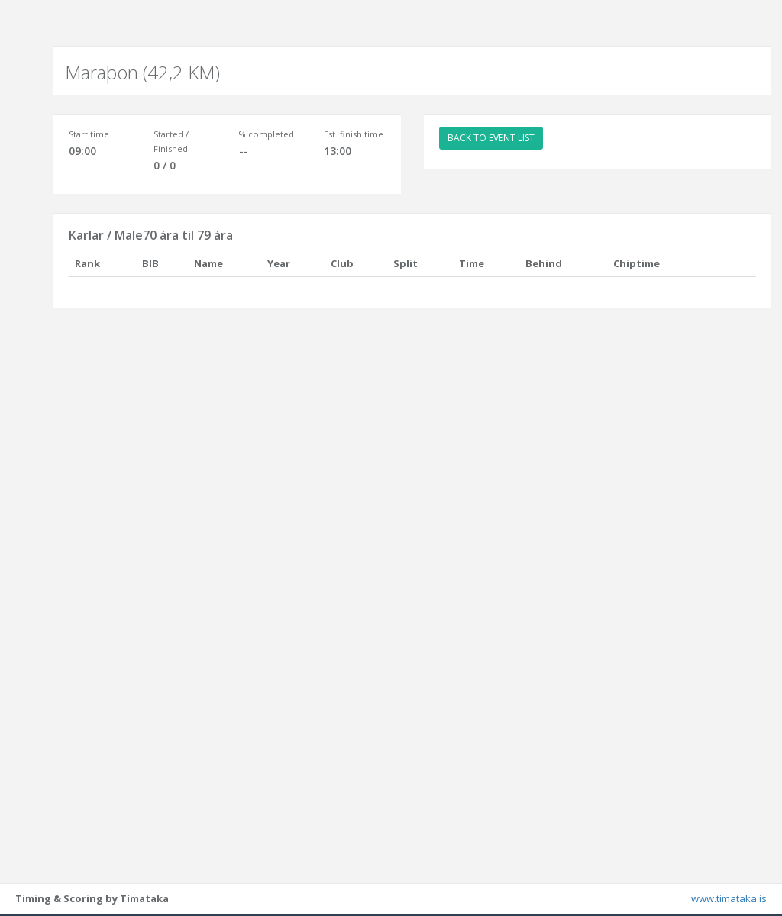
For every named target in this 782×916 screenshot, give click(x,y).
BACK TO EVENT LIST (491, 137)
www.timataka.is (729, 901)
